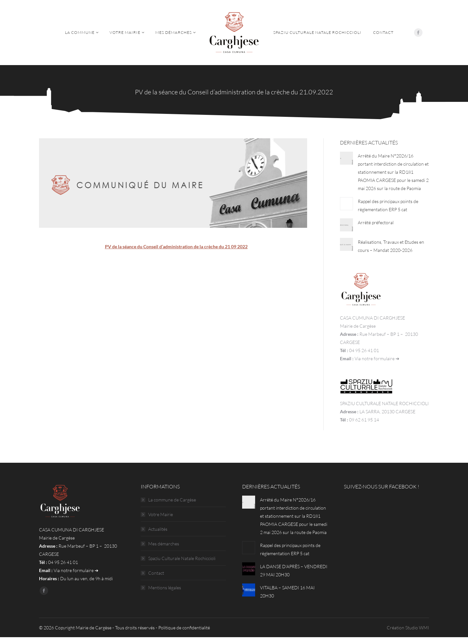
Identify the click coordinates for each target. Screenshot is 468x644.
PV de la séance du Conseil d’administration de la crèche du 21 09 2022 (176, 246)
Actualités (157, 529)
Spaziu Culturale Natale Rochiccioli (181, 558)
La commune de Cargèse (172, 499)
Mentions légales (164, 587)
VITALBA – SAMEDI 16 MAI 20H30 (287, 591)
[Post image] (346, 158)
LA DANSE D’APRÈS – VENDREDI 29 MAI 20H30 (293, 570)
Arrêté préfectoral (376, 222)
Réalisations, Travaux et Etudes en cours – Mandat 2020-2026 (391, 246)
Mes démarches (163, 543)
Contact (156, 573)
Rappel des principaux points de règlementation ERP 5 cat (388, 205)
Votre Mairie (160, 514)
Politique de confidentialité (184, 627)
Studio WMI (417, 627)
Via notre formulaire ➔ (377, 358)
